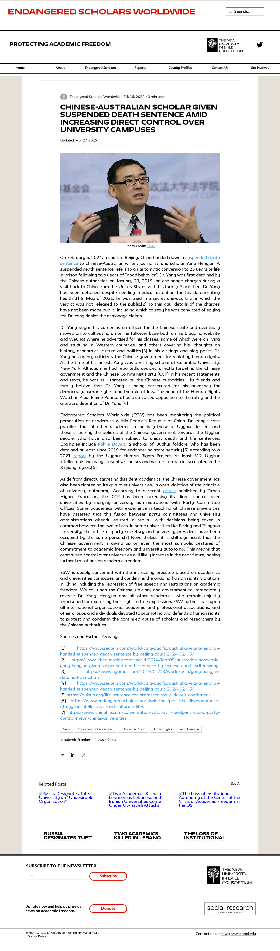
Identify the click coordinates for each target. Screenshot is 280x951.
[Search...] (244, 12)
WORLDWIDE (165, 12)
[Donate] (108, 908)
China (111, 739)
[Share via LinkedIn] (73, 755)
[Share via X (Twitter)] (62, 755)
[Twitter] (259, 45)
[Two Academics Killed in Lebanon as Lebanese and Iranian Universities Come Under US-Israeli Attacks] (140, 809)
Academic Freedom (76, 739)
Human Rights (162, 729)
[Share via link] (83, 755)
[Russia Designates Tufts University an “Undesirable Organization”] (70, 809)
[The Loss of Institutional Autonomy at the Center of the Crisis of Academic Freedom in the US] (210, 809)
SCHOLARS (105, 12)
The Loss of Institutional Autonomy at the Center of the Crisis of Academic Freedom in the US (206, 836)
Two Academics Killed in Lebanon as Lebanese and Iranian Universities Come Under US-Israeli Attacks (139, 836)
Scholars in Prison (133, 729)
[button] (100, 68)
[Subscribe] (108, 876)
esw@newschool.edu (238, 934)
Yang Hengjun (189, 729)
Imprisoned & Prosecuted (95, 729)
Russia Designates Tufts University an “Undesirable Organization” (69, 836)
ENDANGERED (43, 12)
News (67, 729)
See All (236, 783)
